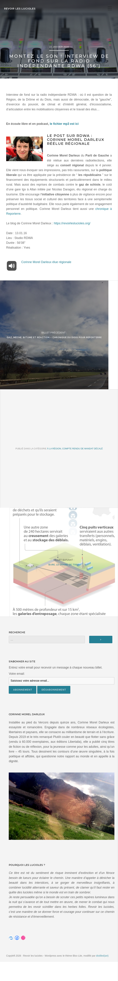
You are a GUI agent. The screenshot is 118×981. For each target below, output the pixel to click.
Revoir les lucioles (20, 8)
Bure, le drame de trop (59, 579)
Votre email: (17, 693)
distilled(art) (102, 974)
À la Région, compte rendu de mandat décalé (75, 458)
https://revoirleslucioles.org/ (72, 223)
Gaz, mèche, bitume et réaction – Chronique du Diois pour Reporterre (59, 342)
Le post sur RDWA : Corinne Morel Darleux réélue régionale (75, 139)
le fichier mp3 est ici (64, 123)
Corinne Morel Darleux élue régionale (46, 262)
